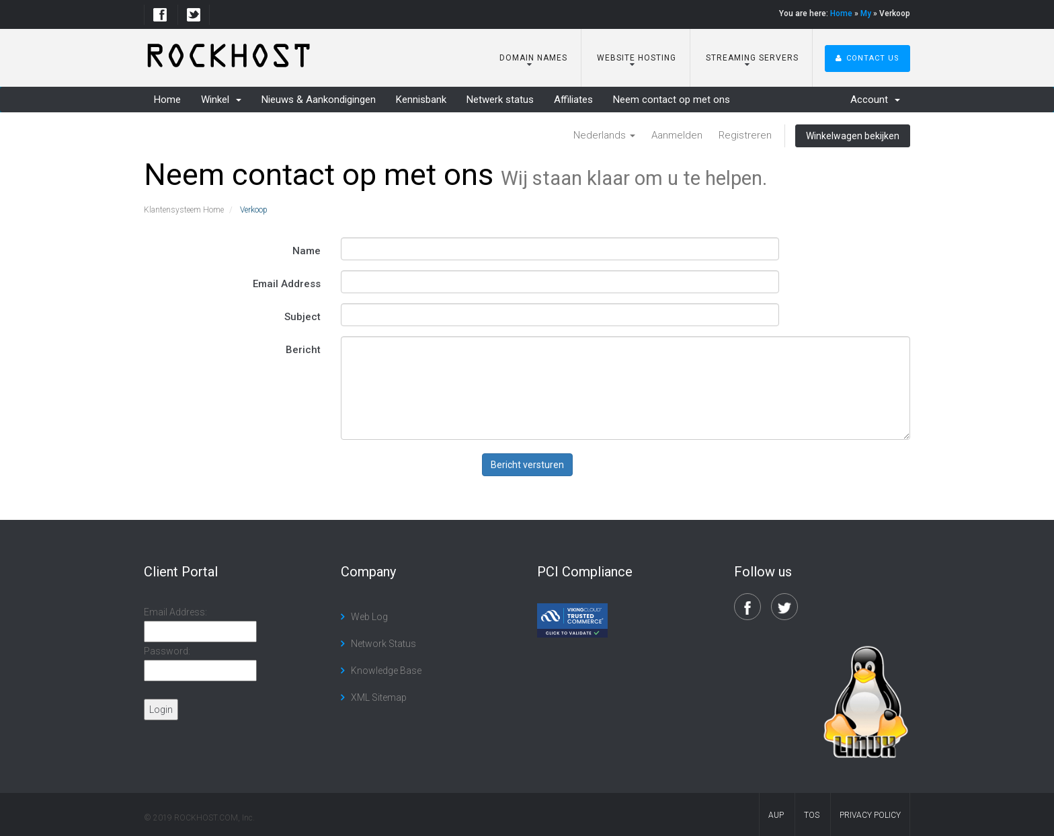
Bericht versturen (527, 464)
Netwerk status (500, 99)
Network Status (383, 643)
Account (875, 99)
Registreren (745, 135)
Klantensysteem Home (184, 210)
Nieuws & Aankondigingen (318, 99)
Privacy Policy (870, 815)
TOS (811, 815)
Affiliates (573, 99)
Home (841, 13)
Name (306, 251)
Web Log (369, 616)
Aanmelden (676, 135)
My (865, 13)
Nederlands (604, 135)
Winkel (221, 99)
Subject (302, 317)
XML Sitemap (379, 697)
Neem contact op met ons (671, 99)
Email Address (287, 284)
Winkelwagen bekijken (852, 135)
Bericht (303, 350)
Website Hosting (635, 58)
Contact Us (867, 58)
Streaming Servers (751, 58)
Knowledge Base (386, 670)
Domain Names (532, 58)
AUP (776, 815)
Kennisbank (421, 99)
